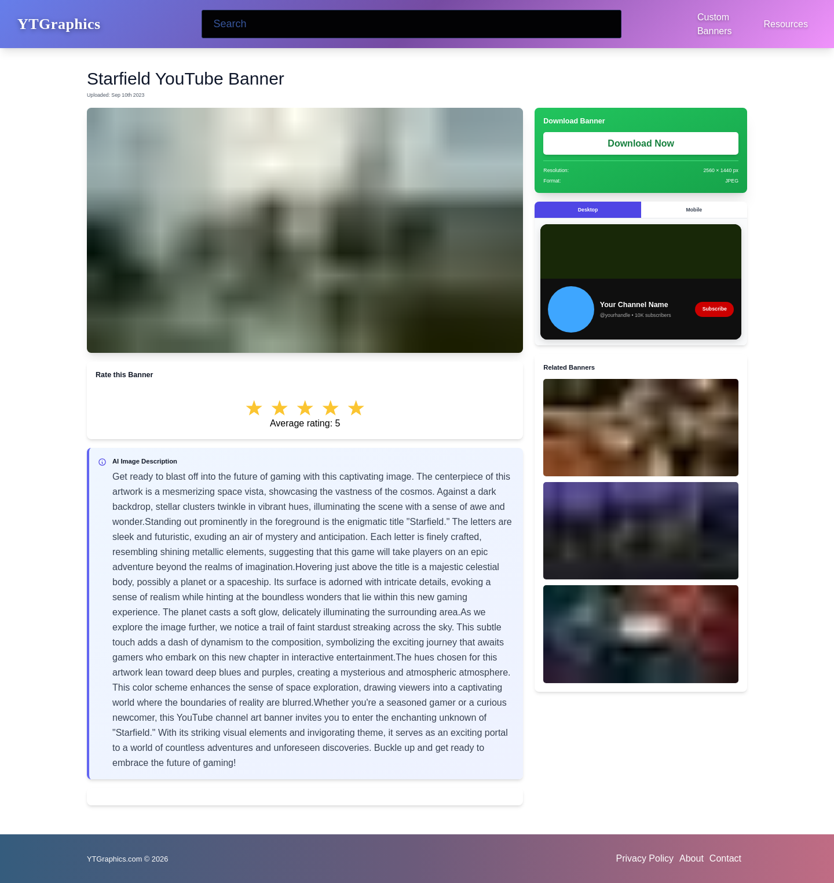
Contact (725, 858)
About (691, 858)
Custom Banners (714, 24)
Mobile (694, 210)
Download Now (641, 143)
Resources (786, 24)
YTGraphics (59, 24)
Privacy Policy (645, 858)
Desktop (588, 210)
